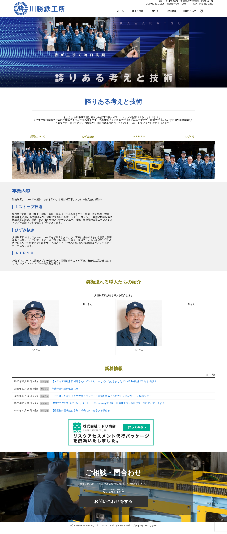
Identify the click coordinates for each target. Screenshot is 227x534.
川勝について (189, 11)
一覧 (210, 374)
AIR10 (155, 11)
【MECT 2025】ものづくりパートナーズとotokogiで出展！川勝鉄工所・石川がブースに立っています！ (108, 403)
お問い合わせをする (113, 501)
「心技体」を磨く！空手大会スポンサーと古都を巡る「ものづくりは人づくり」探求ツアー (101, 396)
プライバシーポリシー (144, 525)
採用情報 (172, 11)
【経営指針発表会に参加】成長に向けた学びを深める (81, 410)
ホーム (120, 11)
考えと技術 (137, 11)
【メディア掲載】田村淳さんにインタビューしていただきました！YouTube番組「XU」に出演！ (104, 381)
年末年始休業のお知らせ (65, 388)
